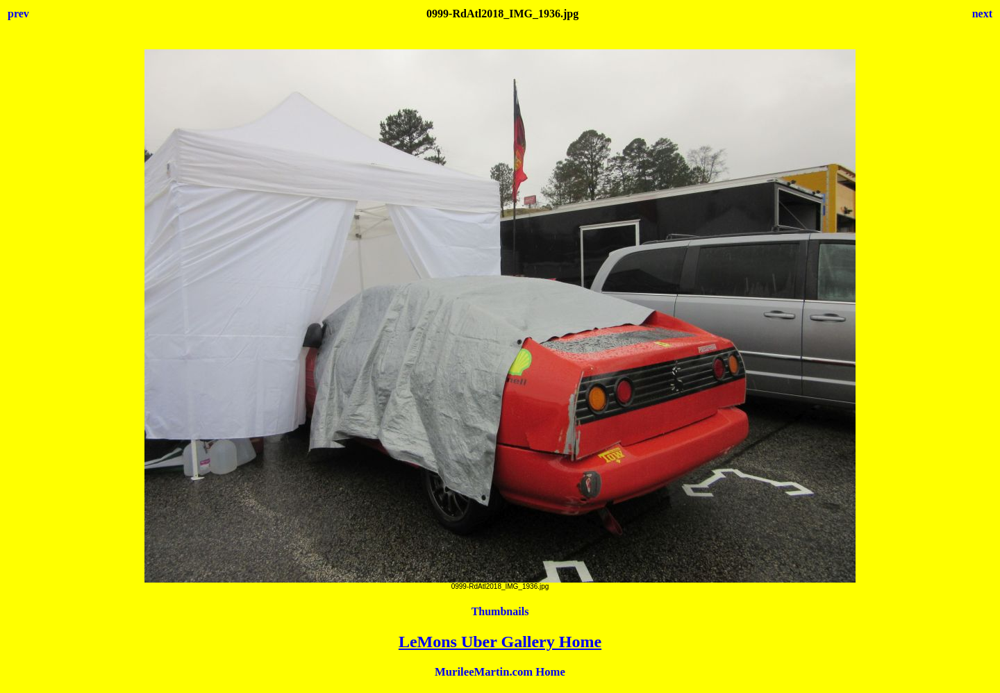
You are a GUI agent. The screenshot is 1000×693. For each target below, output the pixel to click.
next (982, 13)
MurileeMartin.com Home (500, 671)
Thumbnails (500, 611)
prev (18, 13)
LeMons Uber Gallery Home (500, 642)
